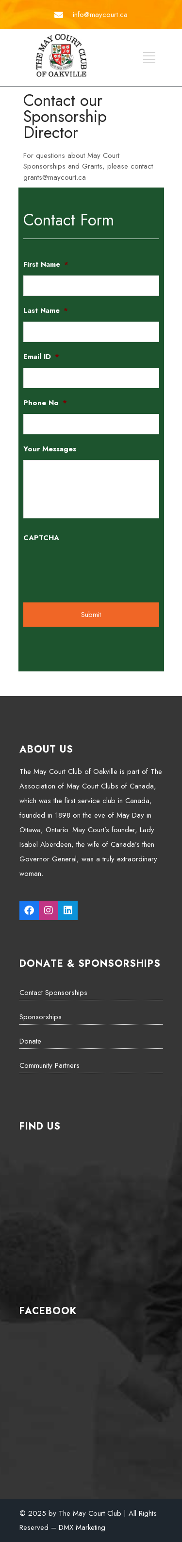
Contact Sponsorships (53, 992)
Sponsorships (40, 1016)
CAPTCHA (41, 538)
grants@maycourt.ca (54, 177)
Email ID (41, 357)
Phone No (45, 403)
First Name (45, 265)
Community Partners (49, 1065)
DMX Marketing (82, 1527)
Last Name (45, 311)
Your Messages (49, 449)
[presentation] (97, 568)
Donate (30, 1041)
